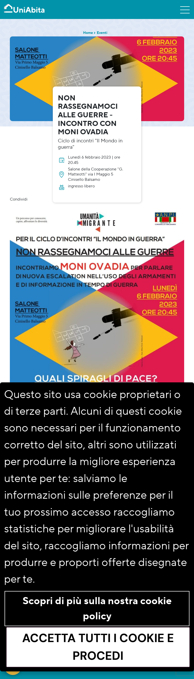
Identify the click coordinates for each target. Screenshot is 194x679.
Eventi (102, 33)
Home (88, 33)
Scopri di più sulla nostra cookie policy (97, 609)
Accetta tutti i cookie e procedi (98, 646)
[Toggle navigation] (185, 9)
